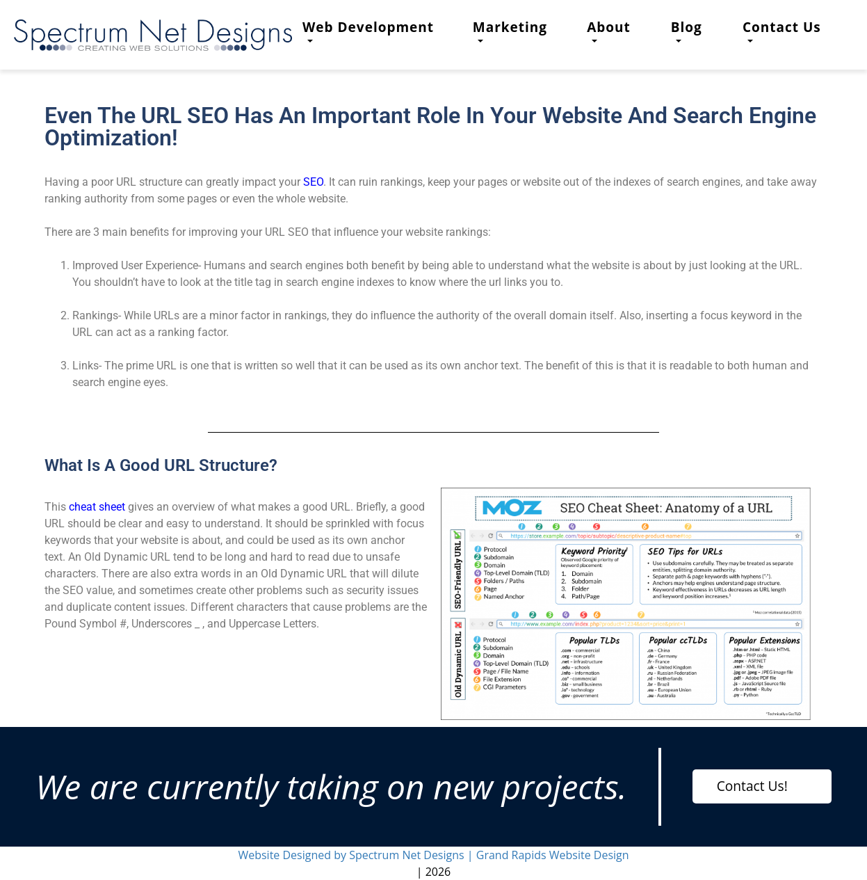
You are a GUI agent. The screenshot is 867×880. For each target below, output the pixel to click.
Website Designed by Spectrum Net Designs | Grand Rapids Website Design (433, 855)
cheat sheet (97, 506)
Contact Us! (752, 785)
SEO (313, 182)
